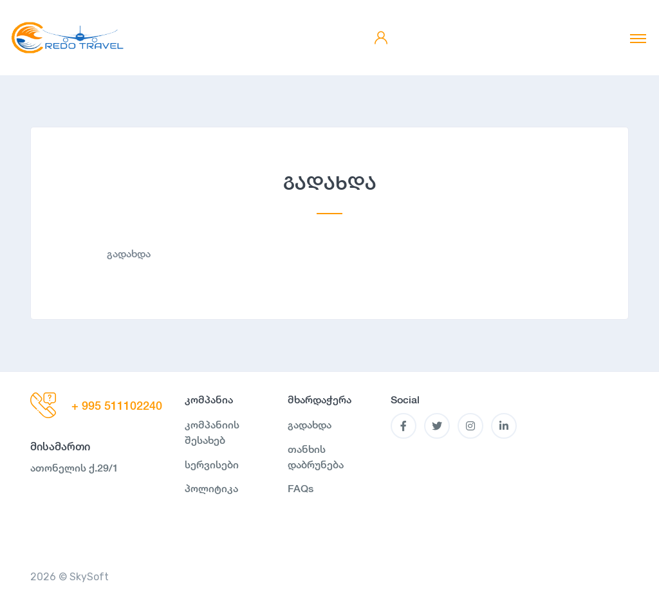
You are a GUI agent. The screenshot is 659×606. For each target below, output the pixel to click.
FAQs (300, 488)
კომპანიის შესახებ (212, 432)
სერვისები (212, 465)
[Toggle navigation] (638, 38)
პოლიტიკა (211, 488)
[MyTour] (67, 37)
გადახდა (309, 425)
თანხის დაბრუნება (316, 457)
